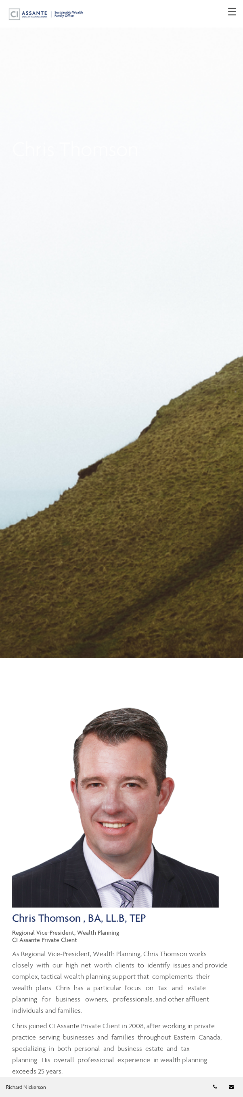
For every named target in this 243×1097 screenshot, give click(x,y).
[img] (121, 329)
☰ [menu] (232, 12)
